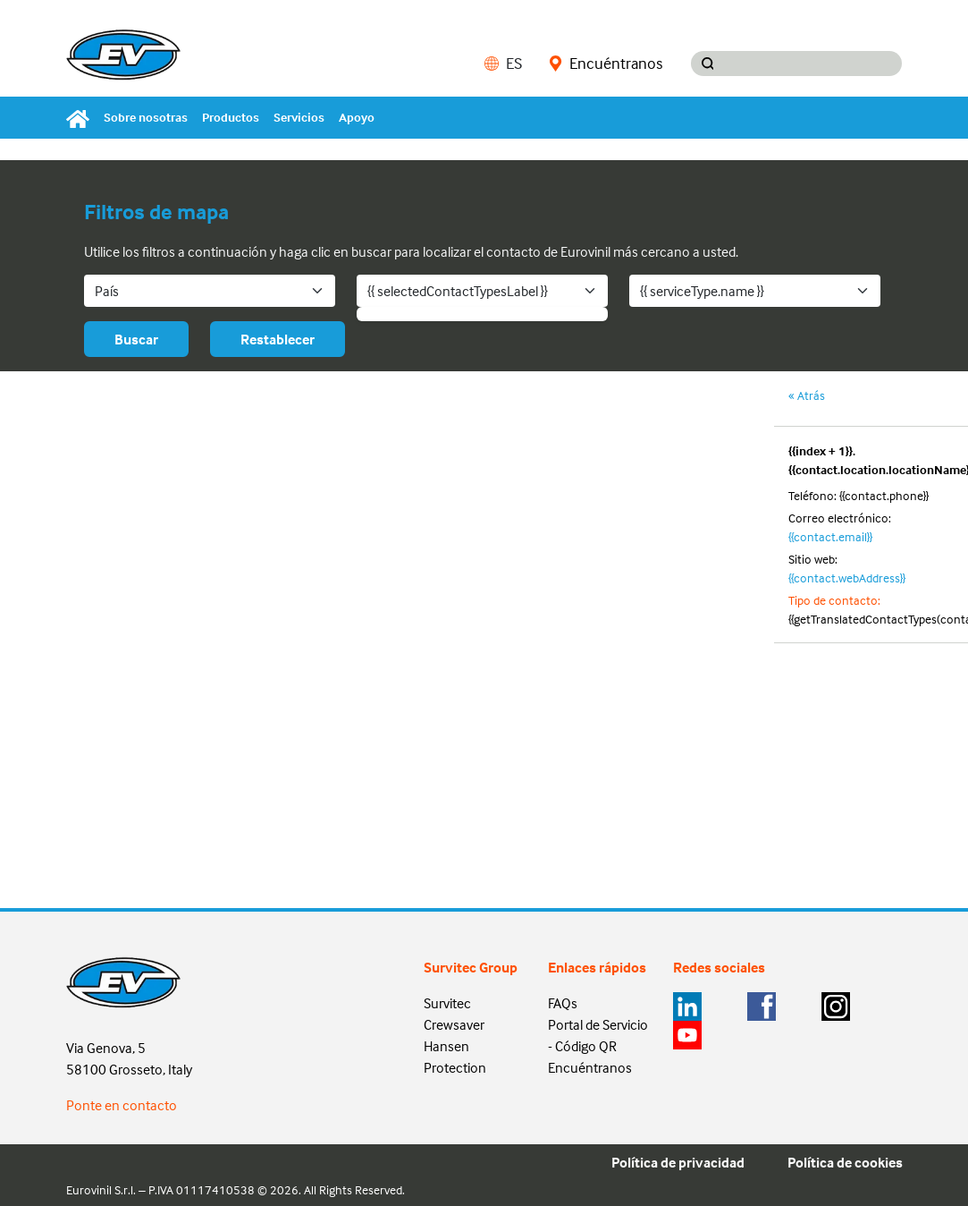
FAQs (562, 1003)
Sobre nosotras (146, 116)
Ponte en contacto (121, 1105)
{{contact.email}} (830, 536)
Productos (230, 116)
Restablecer (277, 339)
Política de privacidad (678, 1162)
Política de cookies (845, 1162)
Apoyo (357, 116)
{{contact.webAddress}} (846, 577)
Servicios (299, 116)
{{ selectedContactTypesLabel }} (457, 291)
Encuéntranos (605, 63)
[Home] (81, 118)
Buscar (136, 339)
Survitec (447, 1003)
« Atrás (806, 395)
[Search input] (813, 63)
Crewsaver (454, 1024)
